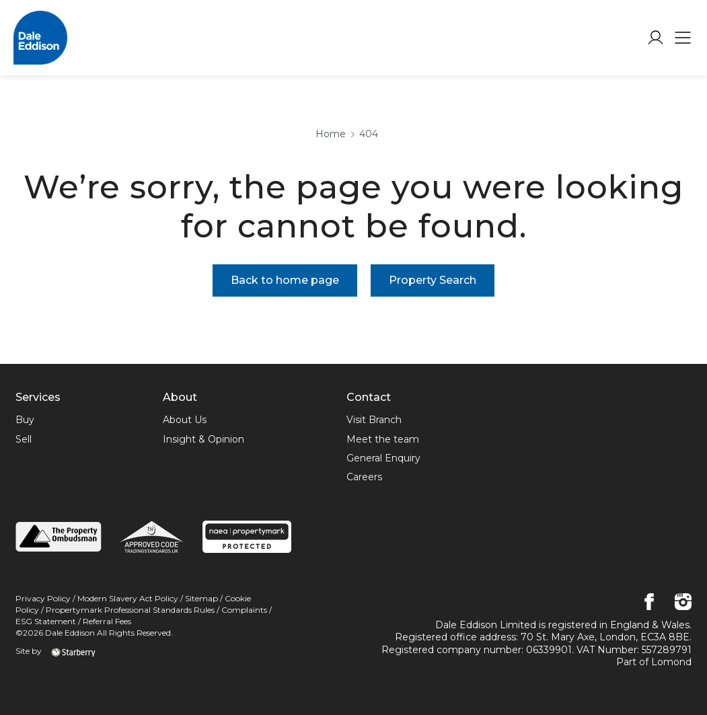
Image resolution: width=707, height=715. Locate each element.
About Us (185, 420)
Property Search (432, 280)
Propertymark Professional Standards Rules (130, 610)
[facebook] (649, 602)
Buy (24, 420)
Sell (23, 439)
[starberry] (73, 651)
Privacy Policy (43, 598)
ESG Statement (46, 621)
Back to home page (285, 280)
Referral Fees (107, 621)
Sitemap (201, 598)
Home (330, 134)
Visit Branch (374, 420)
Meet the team (382, 439)
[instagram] (683, 602)
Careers (364, 477)
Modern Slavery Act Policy (127, 598)
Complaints (244, 610)
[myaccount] (655, 37)
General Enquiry (383, 458)
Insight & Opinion (203, 439)
